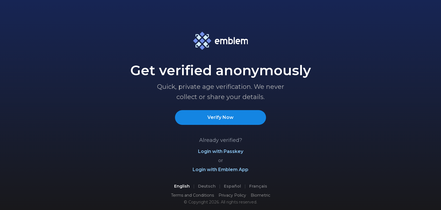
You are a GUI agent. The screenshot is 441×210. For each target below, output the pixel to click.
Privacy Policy (232, 195)
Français (258, 186)
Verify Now (220, 117)
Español (232, 186)
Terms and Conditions (192, 195)
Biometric (260, 195)
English (182, 186)
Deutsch (207, 186)
